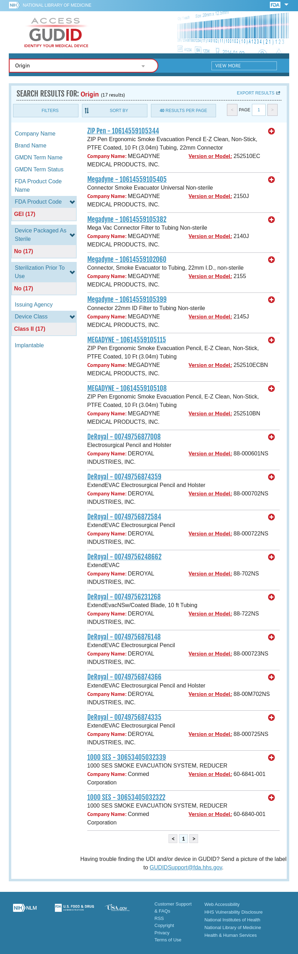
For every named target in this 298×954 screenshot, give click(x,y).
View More (228, 65)
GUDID (56, 32)
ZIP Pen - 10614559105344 (123, 131)
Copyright (164, 925)
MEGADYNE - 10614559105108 (127, 388)
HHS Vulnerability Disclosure (233, 912)
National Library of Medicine (57, 5)
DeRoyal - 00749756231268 (124, 597)
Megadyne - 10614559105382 (126, 219)
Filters (50, 110)
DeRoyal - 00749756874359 (124, 477)
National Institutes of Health (232, 919)
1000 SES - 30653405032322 (126, 797)
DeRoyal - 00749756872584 (124, 517)
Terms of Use (168, 939)
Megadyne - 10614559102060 (126, 259)
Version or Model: (210, 156)
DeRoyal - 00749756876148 (124, 637)
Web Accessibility (222, 904)
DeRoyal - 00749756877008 (124, 437)
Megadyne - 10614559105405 (127, 179)
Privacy (162, 932)
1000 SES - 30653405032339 (126, 757)
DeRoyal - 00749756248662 (124, 557)
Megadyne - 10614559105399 (127, 299)
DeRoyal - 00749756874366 (124, 677)
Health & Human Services (230, 935)
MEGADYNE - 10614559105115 (126, 340)
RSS (159, 918)
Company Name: (106, 156)
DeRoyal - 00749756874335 (124, 717)
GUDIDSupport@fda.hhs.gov (186, 867)
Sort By (119, 110)
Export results (255, 93)
